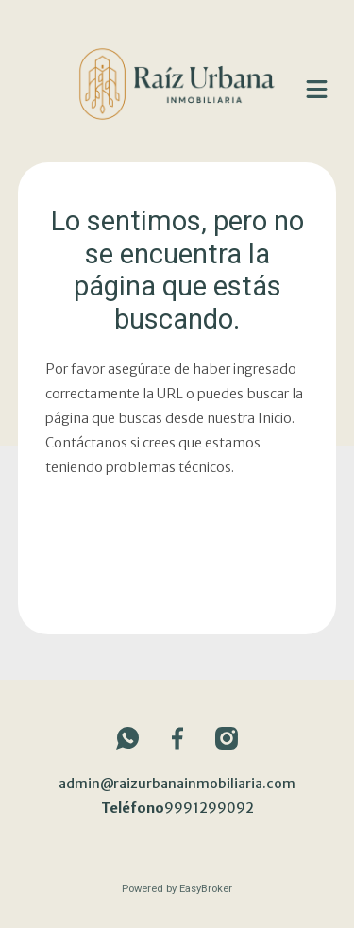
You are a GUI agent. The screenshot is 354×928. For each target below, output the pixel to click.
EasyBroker (205, 889)
